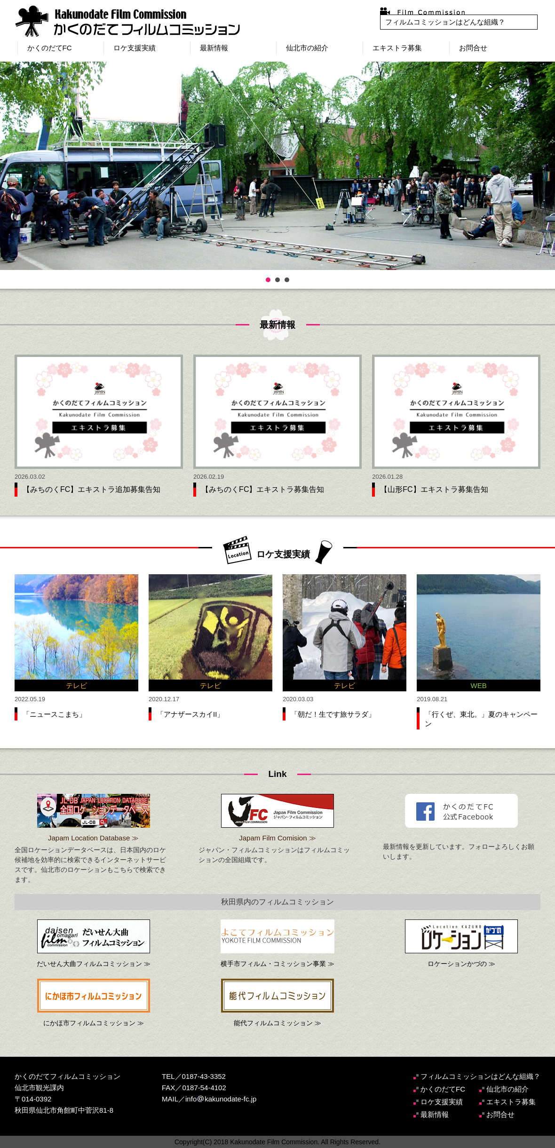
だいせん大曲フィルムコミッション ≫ (94, 963)
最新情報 (214, 48)
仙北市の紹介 (307, 48)
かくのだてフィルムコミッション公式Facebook (461, 811)
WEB (479, 685)
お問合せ (473, 48)
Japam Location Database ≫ (93, 838)
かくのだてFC (49, 48)
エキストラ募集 (397, 48)
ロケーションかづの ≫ (461, 963)
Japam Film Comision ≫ (277, 838)
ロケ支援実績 (134, 48)
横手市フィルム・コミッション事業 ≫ (277, 963)
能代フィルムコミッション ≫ (277, 1023)
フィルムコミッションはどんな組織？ (445, 22)
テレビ (76, 685)
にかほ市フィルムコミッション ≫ (93, 1023)
